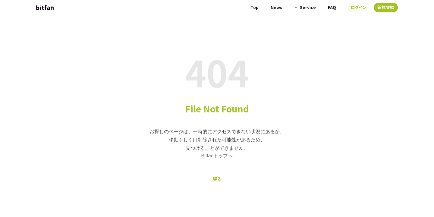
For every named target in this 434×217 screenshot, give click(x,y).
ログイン (358, 7)
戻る (217, 179)
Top (254, 7)
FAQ (332, 7)
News (276, 7)
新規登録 (385, 7)
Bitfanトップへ (217, 155)
